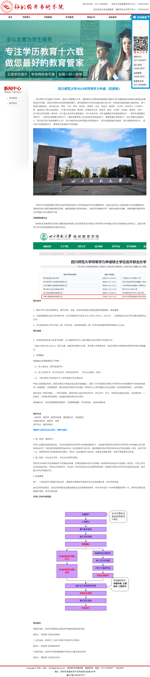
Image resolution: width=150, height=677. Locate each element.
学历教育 (70, 17)
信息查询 (113, 17)
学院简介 (27, 17)
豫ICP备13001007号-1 (76, 675)
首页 (10, 17)
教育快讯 (13, 103)
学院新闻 (48, 17)
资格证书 (91, 17)
